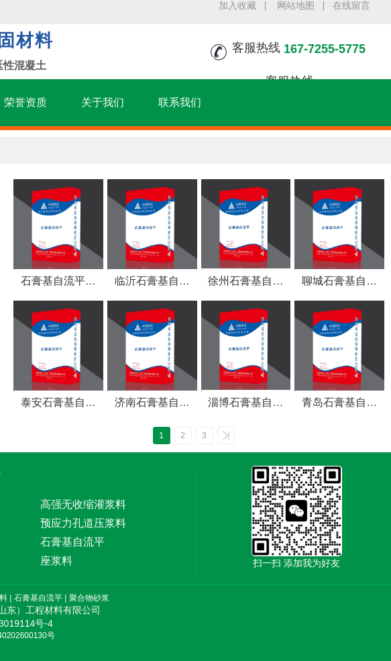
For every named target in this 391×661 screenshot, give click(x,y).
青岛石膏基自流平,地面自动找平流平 (339, 403)
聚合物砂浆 (89, 598)
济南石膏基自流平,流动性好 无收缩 (151, 403)
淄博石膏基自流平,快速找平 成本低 (245, 403)
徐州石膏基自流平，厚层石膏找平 (245, 282)
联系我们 (179, 102)
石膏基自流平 (38, 598)
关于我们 (102, 102)
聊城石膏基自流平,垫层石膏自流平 (339, 282)
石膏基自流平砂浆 (58, 282)
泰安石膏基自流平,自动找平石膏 (58, 403)
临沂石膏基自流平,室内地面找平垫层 (151, 282)
